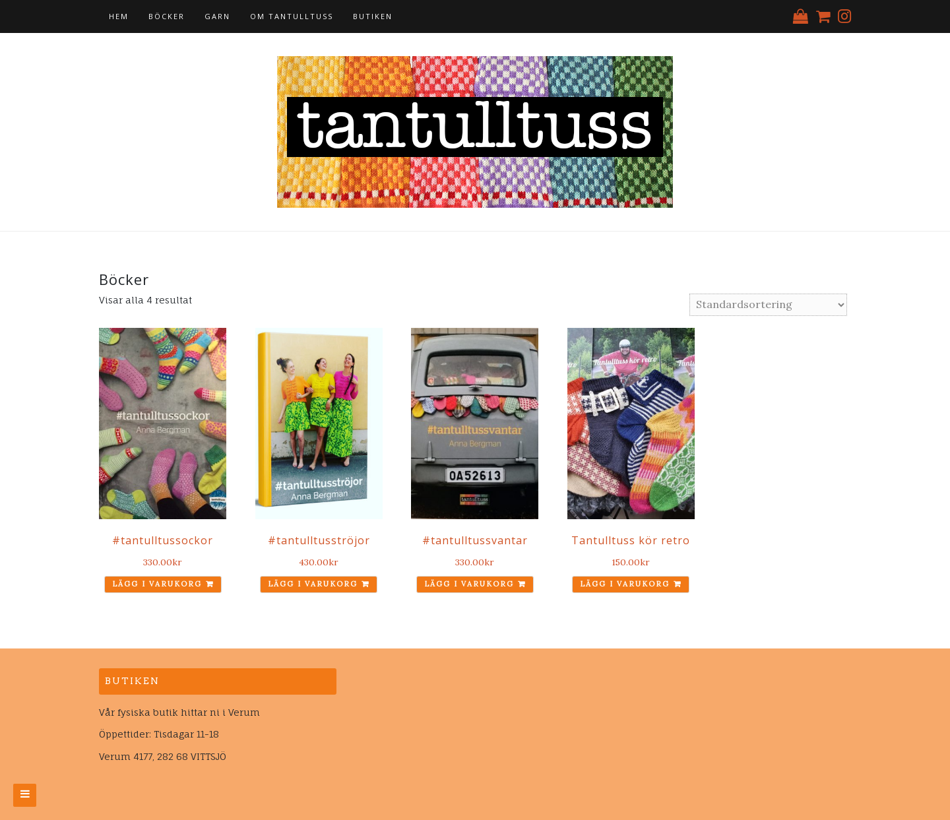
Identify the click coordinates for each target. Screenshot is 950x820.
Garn (217, 16)
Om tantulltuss (291, 16)
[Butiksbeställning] (768, 305)
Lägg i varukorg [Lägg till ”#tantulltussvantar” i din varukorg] (469, 583)
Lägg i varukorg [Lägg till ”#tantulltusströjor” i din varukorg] (313, 583)
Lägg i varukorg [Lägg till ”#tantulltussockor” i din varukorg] (157, 583)
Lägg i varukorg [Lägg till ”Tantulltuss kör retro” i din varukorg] (625, 583)
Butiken (373, 16)
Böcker (166, 16)
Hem (119, 16)
